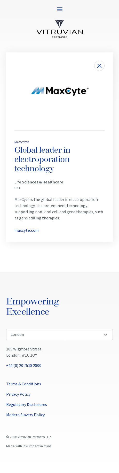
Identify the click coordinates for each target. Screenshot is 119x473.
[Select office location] (59, 334)
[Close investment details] (99, 66)
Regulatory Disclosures (26, 404)
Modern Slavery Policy (25, 415)
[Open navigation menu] (59, 9)
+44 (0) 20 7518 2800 (23, 365)
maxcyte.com (26, 230)
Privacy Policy (18, 394)
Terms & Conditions (23, 384)
